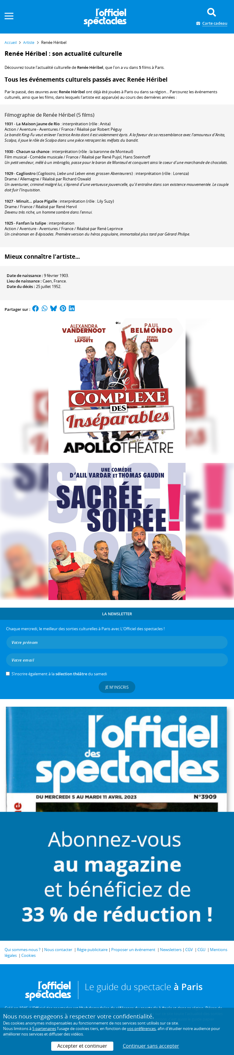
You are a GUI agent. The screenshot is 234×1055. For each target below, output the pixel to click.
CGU (201, 949)
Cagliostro (26, 173)
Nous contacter (58, 949)
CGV (189, 949)
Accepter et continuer (82, 1046)
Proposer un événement (133, 949)
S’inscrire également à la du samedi (59, 674)
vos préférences (141, 1028)
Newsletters (171, 949)
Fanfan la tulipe (31, 223)
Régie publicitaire (92, 949)
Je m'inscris (117, 687)
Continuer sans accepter (151, 1046)
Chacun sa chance (32, 151)
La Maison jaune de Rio (38, 123)
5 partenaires (44, 1028)
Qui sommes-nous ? (23, 949)
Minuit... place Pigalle (36, 201)
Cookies (28, 955)
